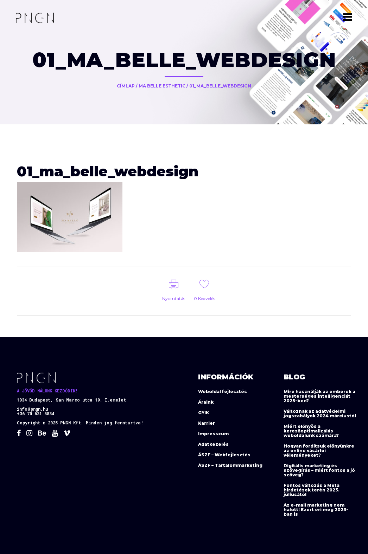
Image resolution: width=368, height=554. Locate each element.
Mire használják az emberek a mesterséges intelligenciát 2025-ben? (319, 396)
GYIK (203, 412)
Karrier (206, 423)
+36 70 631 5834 (35, 413)
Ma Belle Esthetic (162, 86)
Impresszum (213, 433)
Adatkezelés (213, 444)
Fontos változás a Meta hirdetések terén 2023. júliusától (312, 490)
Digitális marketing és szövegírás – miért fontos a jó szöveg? (319, 470)
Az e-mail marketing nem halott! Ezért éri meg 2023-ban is (316, 509)
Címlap (126, 86)
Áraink (206, 402)
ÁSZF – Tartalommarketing (230, 465)
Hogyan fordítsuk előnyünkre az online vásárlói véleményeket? (319, 450)
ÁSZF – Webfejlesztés (224, 454)
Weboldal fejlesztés (222, 391)
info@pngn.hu (32, 409)
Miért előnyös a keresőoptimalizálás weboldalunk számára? (311, 431)
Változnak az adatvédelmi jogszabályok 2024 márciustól (320, 413)
